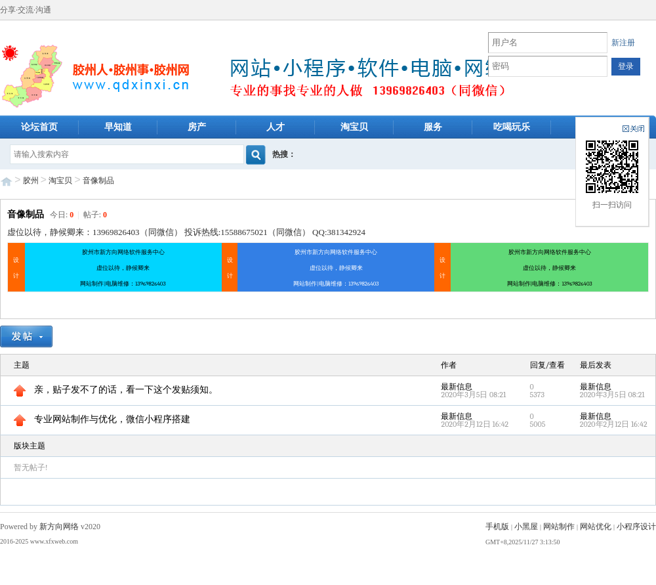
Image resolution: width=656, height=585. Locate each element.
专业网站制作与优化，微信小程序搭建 (102, 419)
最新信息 (456, 386)
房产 (197, 127)
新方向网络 (59, 526)
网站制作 (559, 526)
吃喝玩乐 (511, 127)
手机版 (497, 526)
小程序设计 (636, 526)
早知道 (118, 127)
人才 (275, 127)
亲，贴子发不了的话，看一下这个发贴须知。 (116, 389)
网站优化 (595, 526)
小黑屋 (526, 526)
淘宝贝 (354, 127)
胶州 (31, 180)
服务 (433, 127)
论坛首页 (39, 127)
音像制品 (98, 180)
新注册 (623, 42)
